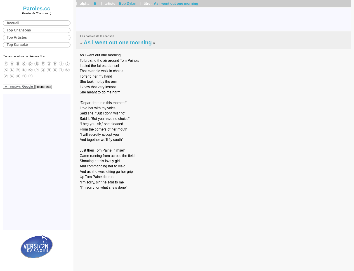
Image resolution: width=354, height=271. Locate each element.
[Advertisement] (213, 19)
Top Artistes (17, 37)
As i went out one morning (176, 3)
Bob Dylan (127, 3)
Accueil (13, 23)
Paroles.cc (36, 8)
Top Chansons (19, 30)
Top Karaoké (17, 45)
